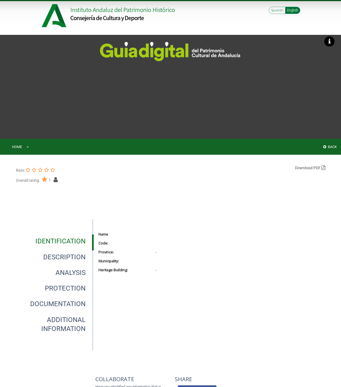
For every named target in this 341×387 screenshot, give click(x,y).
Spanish (277, 10)
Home (17, 147)
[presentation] (54, 241)
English (292, 10)
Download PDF (310, 168)
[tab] (60, 241)
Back (330, 147)
